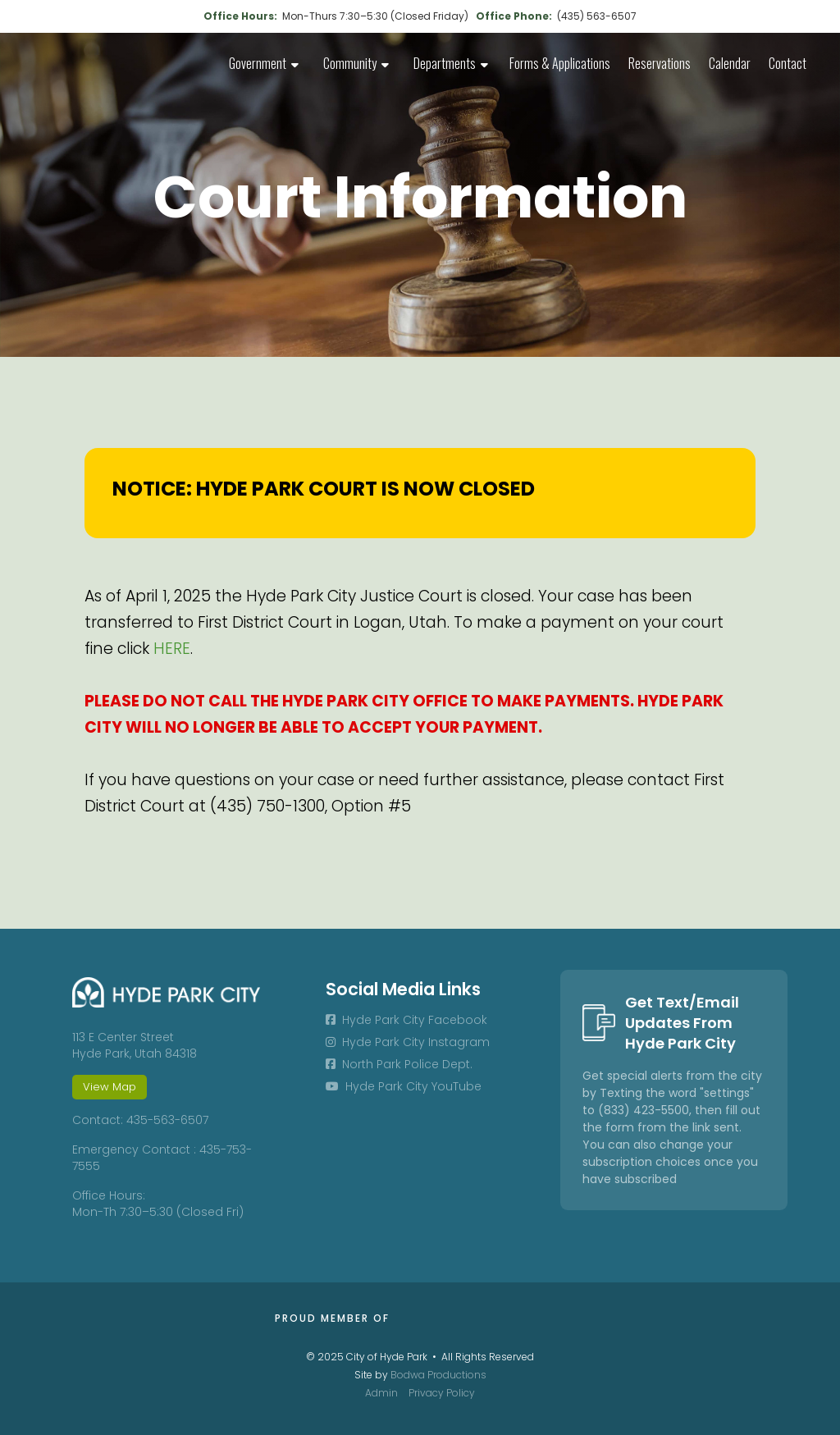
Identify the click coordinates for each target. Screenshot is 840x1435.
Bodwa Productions (438, 1375)
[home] (98, 57)
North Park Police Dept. (399, 1064)
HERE (171, 649)
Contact (787, 63)
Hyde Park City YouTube (404, 1086)
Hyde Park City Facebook (406, 1020)
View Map (109, 1087)
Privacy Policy (442, 1393)
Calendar (730, 63)
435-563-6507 (167, 1120)
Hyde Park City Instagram (408, 1042)
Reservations (659, 63)
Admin (381, 1393)
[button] (264, 65)
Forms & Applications (559, 63)
